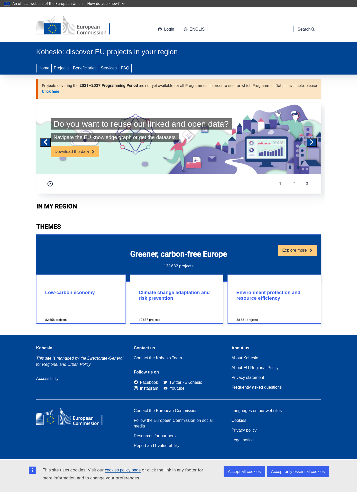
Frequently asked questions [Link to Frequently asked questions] (257, 387)
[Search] (307, 29)
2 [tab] (293, 183)
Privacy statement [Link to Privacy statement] (248, 377)
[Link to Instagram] (146, 388)
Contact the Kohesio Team (158, 358)
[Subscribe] (75, 151)
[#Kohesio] (193, 382)
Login (166, 29)
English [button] (196, 29)
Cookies (239, 420)
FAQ (125, 68)
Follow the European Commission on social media (173, 423)
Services (109, 68)
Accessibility (47, 378)
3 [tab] (307, 183)
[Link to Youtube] (174, 388)
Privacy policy (244, 430)
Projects (61, 68)
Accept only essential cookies (298, 471)
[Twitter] (172, 382)
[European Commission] (77, 25)
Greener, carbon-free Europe (178, 254)
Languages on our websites (257, 410)
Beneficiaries (85, 68)
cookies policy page (123, 470)
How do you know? (106, 3)
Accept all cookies (244, 471)
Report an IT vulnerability (157, 445)
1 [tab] (280, 183)
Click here (50, 91)
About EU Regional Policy (255, 368)
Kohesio (44, 348)
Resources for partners (155, 436)
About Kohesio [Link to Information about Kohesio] (245, 358)
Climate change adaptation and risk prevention (174, 295)
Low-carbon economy (70, 292)
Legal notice (243, 440)
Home (44, 68)
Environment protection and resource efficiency (268, 295)
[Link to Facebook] (146, 382)
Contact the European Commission (166, 410)
